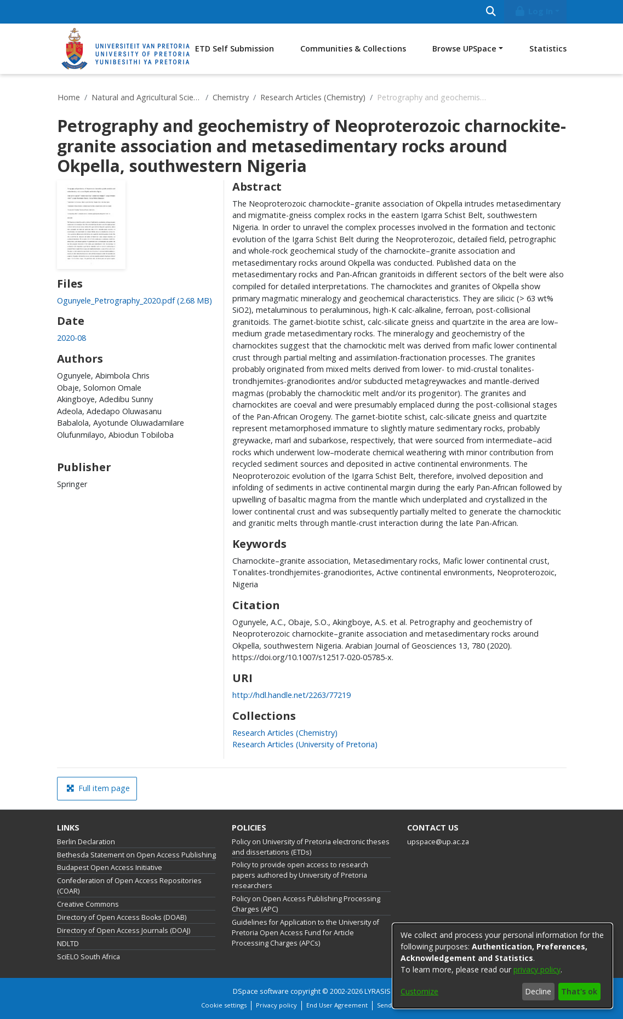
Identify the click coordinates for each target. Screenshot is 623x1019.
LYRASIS (377, 991)
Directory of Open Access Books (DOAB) (121, 917)
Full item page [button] (98, 788)
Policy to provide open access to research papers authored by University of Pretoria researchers (300, 875)
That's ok (579, 991)
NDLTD (68, 943)
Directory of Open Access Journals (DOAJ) (123, 930)
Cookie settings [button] (224, 1005)
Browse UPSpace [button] (464, 48)
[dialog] (502, 966)
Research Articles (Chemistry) (312, 97)
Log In (533, 11)
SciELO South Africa (88, 956)
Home (69, 97)
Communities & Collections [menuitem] (353, 48)
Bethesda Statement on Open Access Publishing (136, 855)
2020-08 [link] (71, 338)
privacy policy (537, 969)
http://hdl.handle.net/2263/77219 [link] (291, 695)
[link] (134, 300)
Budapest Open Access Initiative (109, 867)
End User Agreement (337, 1005)
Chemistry (231, 97)
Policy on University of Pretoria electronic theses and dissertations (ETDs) (311, 847)
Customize (419, 991)
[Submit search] (491, 12)
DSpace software (261, 991)
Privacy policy (276, 1005)
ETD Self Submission (234, 48)
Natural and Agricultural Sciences (146, 97)
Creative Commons (88, 904)
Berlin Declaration (86, 841)
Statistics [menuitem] (548, 48)
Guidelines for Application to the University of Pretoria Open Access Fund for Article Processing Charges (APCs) (305, 933)
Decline (538, 991)
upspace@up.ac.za (438, 841)
